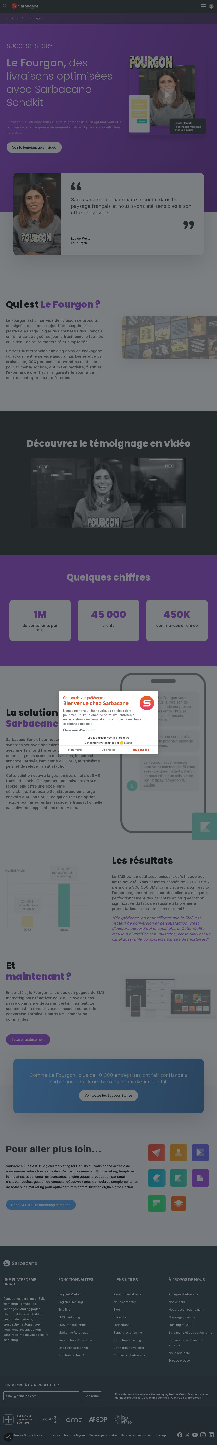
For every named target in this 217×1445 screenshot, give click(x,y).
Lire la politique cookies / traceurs (108, 737)
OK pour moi (141, 750)
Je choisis (109, 750)
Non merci (75, 750)
